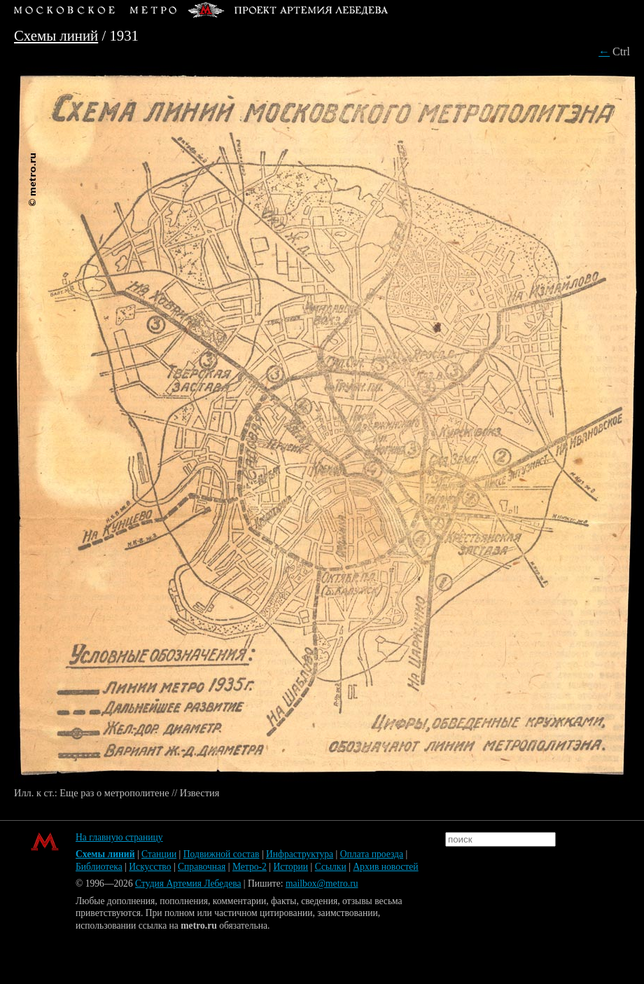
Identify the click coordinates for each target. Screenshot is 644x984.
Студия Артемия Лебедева (188, 883)
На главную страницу (119, 837)
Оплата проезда (371, 854)
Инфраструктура (299, 854)
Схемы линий (56, 35)
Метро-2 (249, 866)
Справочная (201, 866)
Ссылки (330, 866)
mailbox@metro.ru (322, 883)
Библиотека (99, 866)
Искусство (150, 866)
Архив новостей (385, 866)
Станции (158, 854)
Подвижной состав (221, 854)
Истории (290, 866)
